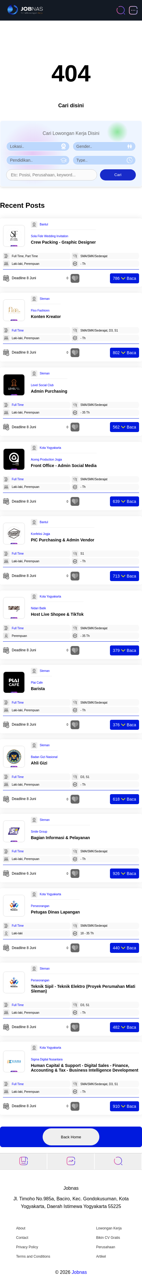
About (20, 1228)
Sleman (45, 298)
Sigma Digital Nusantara (47, 1059)
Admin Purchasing (49, 391)
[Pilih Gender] (104, 146)
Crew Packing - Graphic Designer (63, 242)
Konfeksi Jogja (40, 534)
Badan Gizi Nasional (44, 757)
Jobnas (79, 1272)
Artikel (101, 1256)
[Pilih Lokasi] (38, 146)
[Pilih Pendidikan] (38, 160)
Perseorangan (40, 906)
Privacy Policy (27, 1247)
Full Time (18, 330)
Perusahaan (105, 1247)
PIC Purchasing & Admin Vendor (62, 540)
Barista (38, 688)
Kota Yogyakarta (50, 447)
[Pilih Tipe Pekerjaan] (104, 160)
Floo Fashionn (40, 310)
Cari (117, 175)
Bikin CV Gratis (108, 1238)
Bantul (44, 224)
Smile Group (39, 831)
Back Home (71, 1137)
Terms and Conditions (33, 1256)
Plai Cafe (37, 682)
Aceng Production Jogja (46, 459)
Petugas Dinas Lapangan (55, 912)
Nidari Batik (38, 608)
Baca (124, 278)
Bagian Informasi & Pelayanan (60, 837)
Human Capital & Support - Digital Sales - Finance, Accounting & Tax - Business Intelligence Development (84, 1067)
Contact (22, 1238)
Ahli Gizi (39, 763)
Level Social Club (42, 385)
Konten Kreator (46, 316)
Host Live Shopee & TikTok (57, 614)
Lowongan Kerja (109, 1228)
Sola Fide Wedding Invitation (49, 236)
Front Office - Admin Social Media (64, 465)
